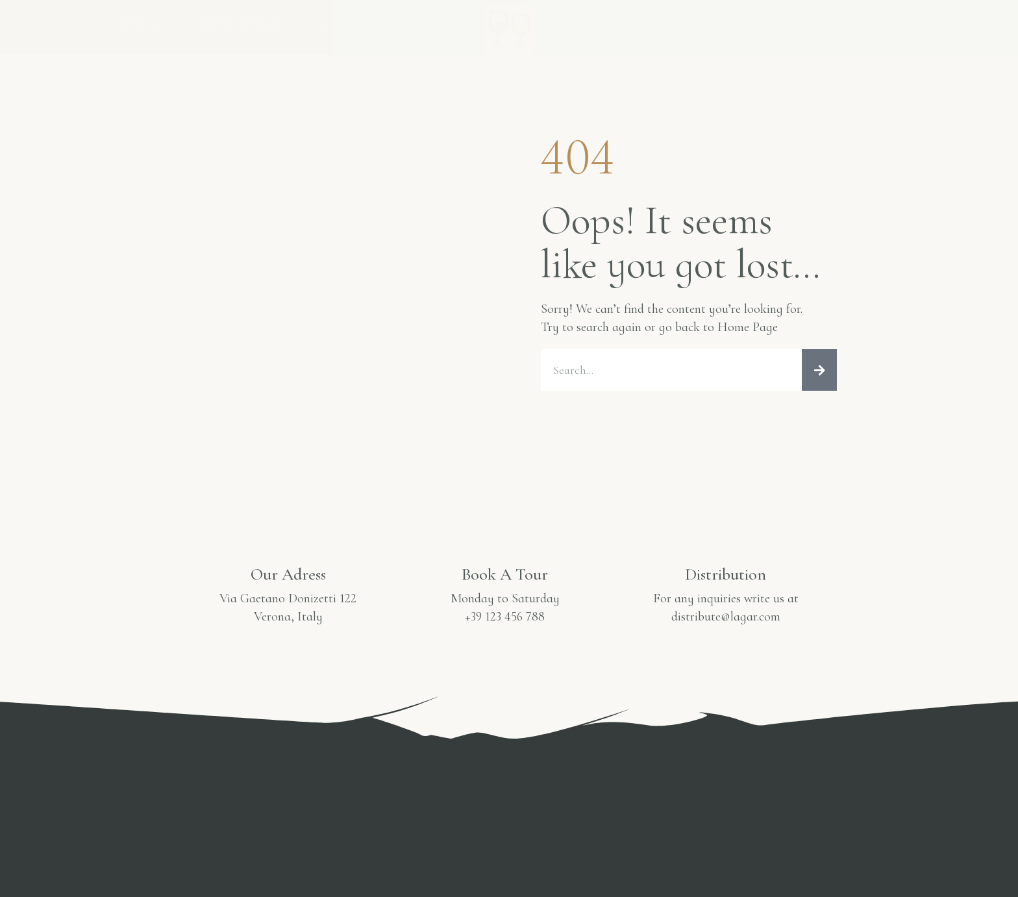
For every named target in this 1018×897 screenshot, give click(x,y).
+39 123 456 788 (505, 616)
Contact (862, 24)
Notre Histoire (243, 24)
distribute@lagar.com (725, 616)
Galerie (641, 24)
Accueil (139, 24)
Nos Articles (362, 24)
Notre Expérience (750, 24)
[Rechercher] (819, 370)
